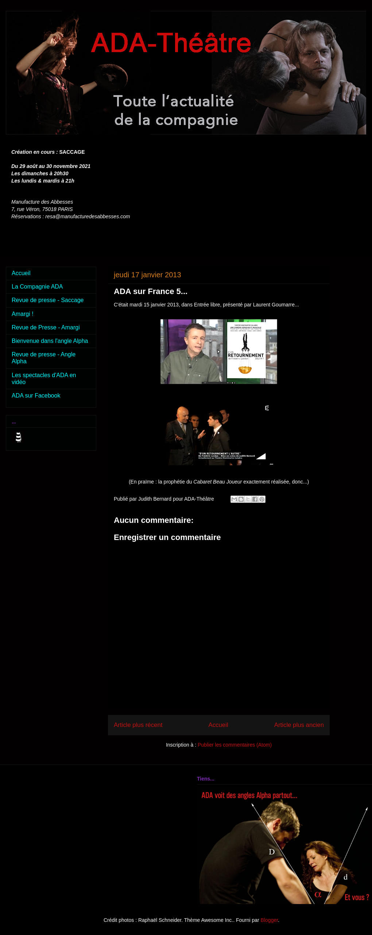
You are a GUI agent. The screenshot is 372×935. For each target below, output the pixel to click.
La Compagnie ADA (37, 286)
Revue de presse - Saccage (48, 300)
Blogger (269, 920)
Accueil (218, 724)
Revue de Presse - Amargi (46, 327)
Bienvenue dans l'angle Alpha (50, 341)
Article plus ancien (299, 724)
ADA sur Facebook (36, 395)
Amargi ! (23, 314)
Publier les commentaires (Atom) (235, 745)
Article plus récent (138, 724)
